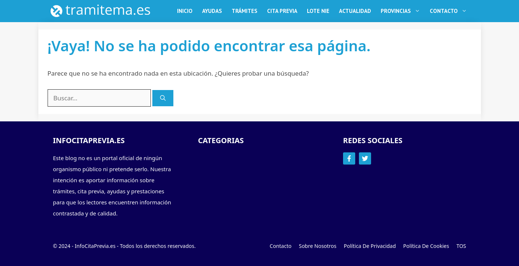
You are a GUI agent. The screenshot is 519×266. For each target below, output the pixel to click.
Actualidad (355, 10)
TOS (461, 245)
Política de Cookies (426, 245)
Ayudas (212, 10)
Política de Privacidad (370, 245)
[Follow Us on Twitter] (365, 158)
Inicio (185, 10)
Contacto (451, 11)
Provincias (403, 11)
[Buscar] (162, 98)
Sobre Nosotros (317, 245)
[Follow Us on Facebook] (349, 158)
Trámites (244, 10)
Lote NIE (318, 10)
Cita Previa (282, 10)
